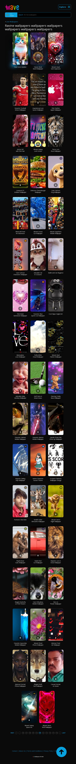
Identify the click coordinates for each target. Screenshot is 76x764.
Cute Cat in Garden (20, 67)
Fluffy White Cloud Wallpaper (38, 356)
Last (64, 733)
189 (33, 733)
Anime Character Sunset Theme (38, 479)
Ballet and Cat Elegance (55, 273)
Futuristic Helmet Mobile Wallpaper (20, 438)
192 (43, 733)
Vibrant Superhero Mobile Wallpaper (55, 232)
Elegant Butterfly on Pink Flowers (20, 603)
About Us (22, 751)
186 (23, 733)
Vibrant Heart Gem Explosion (56, 68)
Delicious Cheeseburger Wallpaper (38, 191)
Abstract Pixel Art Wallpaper (55, 644)
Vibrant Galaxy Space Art (29, 726)
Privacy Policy (48, 751)
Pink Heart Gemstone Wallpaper (20, 315)
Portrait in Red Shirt (20, 520)
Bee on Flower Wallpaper (55, 603)
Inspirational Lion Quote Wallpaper (38, 109)
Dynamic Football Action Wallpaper (20, 109)
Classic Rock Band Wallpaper (38, 68)
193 (47, 733)
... (19, 733)
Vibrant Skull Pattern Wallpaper (55, 356)
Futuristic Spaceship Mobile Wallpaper (20, 644)
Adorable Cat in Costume (38, 274)
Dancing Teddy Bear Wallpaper (56, 397)
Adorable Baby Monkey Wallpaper (20, 397)
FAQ (56, 751)
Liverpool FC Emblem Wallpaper (20, 191)
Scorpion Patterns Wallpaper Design (55, 479)
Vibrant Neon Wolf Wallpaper (47, 726)
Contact (14, 751)
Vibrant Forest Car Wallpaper (38, 232)
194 (50, 733)
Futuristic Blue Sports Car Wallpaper (38, 315)
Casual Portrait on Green (55, 685)
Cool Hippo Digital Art (56, 314)
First (12, 733)
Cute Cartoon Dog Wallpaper (55, 191)
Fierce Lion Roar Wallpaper (56, 150)
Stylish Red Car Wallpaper (38, 562)
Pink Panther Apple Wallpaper (56, 109)
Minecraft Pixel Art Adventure (20, 232)
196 (57, 733)
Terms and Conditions (34, 751)
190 (36, 733)
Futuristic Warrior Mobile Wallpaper (38, 438)
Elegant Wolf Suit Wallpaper (38, 685)
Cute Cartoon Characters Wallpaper (20, 274)
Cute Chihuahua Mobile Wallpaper (38, 603)
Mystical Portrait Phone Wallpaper (20, 685)
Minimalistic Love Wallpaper (20, 356)
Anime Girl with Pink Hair (20, 150)
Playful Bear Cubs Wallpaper (20, 562)
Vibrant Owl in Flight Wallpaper (56, 520)
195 (53, 733)
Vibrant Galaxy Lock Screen (38, 150)
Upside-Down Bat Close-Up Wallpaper (55, 438)
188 (30, 733)
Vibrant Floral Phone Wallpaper (38, 644)
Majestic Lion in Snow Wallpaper (56, 562)
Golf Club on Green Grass (38, 397)
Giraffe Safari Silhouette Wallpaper (38, 520)
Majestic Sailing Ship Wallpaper (20, 479)
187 (26, 733)
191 (40, 733)
